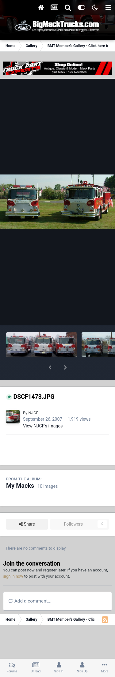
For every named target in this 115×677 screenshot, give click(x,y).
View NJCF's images (43, 409)
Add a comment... (30, 585)
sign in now (13, 560)
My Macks (20, 469)
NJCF (33, 397)
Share (27, 508)
